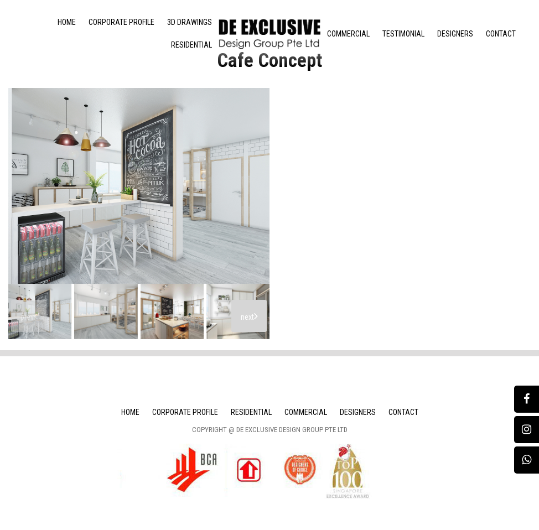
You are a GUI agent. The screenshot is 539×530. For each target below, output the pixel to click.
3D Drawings (189, 22)
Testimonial (403, 33)
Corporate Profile (121, 22)
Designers (455, 33)
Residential (191, 44)
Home (67, 22)
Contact (501, 33)
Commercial (348, 33)
